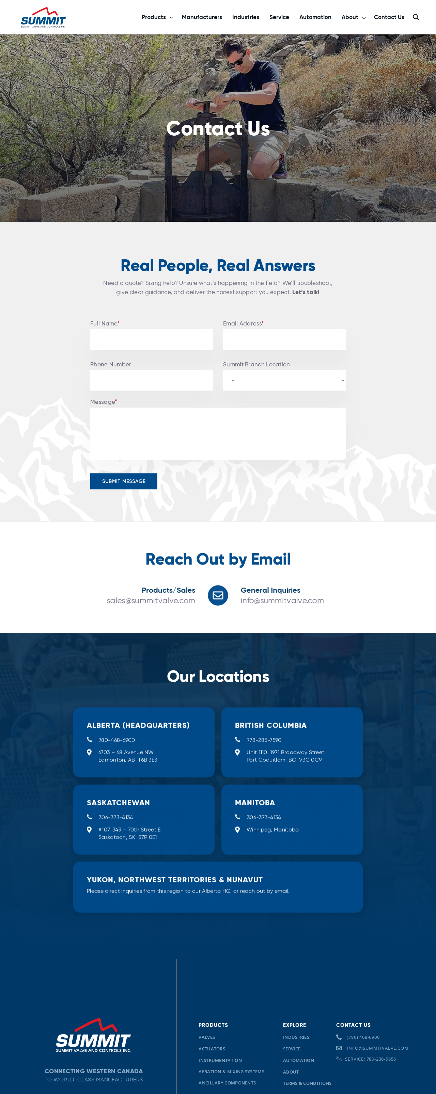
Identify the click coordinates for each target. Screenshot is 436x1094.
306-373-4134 (116, 837)
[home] (43, 17)
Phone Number (110, 364)
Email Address (243, 323)
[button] (157, 17)
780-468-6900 (117, 757)
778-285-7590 (264, 757)
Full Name (105, 323)
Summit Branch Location (256, 364)
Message (103, 402)
